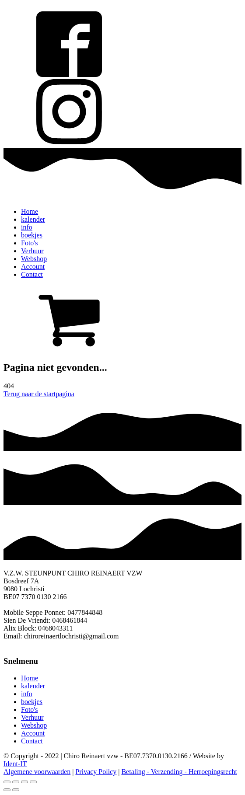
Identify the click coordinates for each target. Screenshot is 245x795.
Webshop (34, 258)
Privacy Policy (95, 771)
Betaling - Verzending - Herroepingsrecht (179, 771)
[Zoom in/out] (33, 782)
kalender (33, 219)
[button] (123, 319)
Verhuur (32, 251)
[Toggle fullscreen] (24, 782)
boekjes (31, 235)
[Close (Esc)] (7, 782)
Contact (32, 274)
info (26, 227)
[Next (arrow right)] (15, 789)
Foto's (29, 243)
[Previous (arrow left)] (7, 789)
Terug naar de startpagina (39, 394)
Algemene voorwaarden (37, 771)
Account (33, 266)
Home (29, 211)
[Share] (15, 782)
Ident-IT (15, 763)
